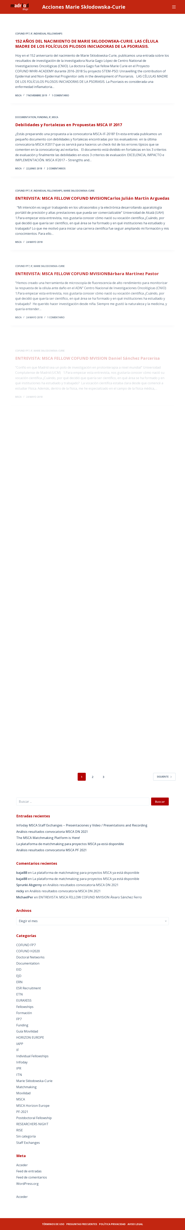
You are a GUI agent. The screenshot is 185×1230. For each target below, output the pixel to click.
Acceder (22, 1165)
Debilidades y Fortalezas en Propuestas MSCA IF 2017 (68, 126)
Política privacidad (112, 1224)
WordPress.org (27, 1183)
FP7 (19, 1019)
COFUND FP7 (22, 34)
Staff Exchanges (28, 1142)
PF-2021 (22, 1112)
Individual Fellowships (48, 34)
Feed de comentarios (31, 1177)
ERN (19, 982)
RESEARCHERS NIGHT (32, 1124)
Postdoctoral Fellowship (34, 1118)
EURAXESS (23, 1000)
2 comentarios (56, 170)
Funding (42, 119)
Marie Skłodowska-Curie (79, 195)
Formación (24, 1013)
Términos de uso (53, 1224)
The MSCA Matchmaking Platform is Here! (48, 838)
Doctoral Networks (30, 957)
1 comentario (60, 95)
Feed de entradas (29, 1171)
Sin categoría (26, 1136)
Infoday (22, 1062)
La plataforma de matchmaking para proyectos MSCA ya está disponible (70, 844)
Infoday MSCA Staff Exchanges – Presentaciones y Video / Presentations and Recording (81, 825)
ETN (19, 994)
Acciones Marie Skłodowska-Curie (83, 6)
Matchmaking (26, 1087)
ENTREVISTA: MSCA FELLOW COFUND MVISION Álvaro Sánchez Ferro (90, 897)
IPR (18, 1068)
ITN (19, 1075)
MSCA (55, 119)
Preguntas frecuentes (81, 1224)
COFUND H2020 (28, 951)
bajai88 (21, 872)
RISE (19, 1130)
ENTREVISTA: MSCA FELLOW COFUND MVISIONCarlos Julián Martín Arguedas (92, 203)
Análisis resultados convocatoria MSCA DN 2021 (52, 831)
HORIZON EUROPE (30, 1037)
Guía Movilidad (27, 1031)
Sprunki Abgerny (29, 885)
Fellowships (24, 1007)
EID (18, 969)
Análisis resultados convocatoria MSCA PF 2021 (51, 850)
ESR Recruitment (28, 988)
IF (31, 34)
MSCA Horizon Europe (33, 1105)
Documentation (25, 119)
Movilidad (23, 1093)
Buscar (160, 801)
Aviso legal (135, 1224)
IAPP (19, 1044)
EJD (18, 976)
